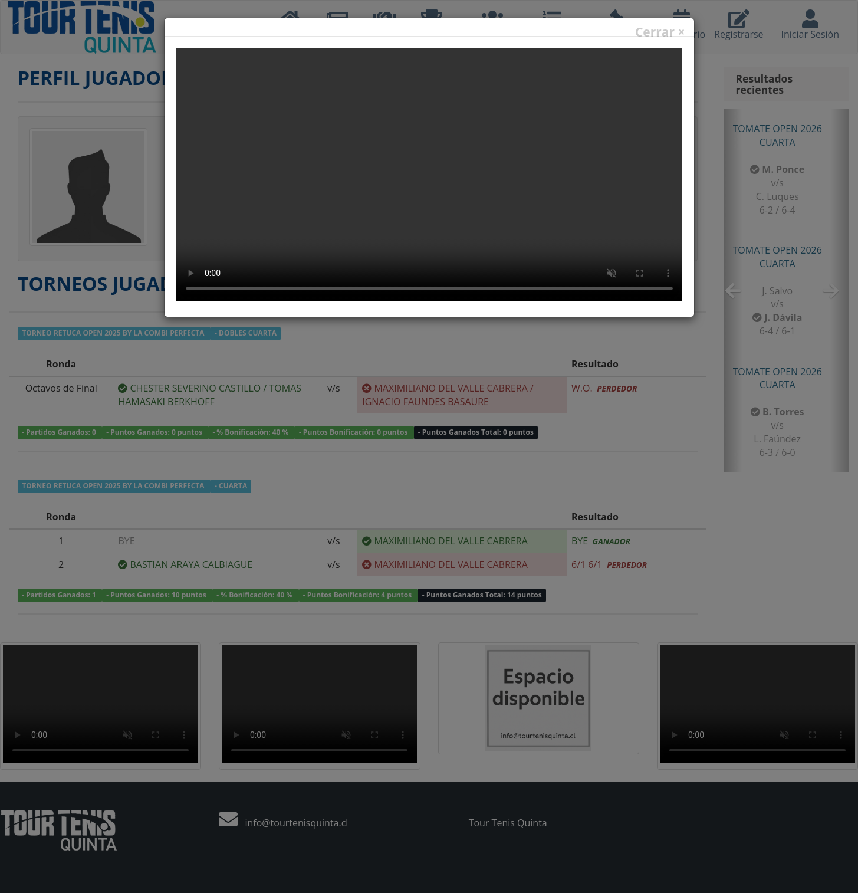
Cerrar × (660, 32)
